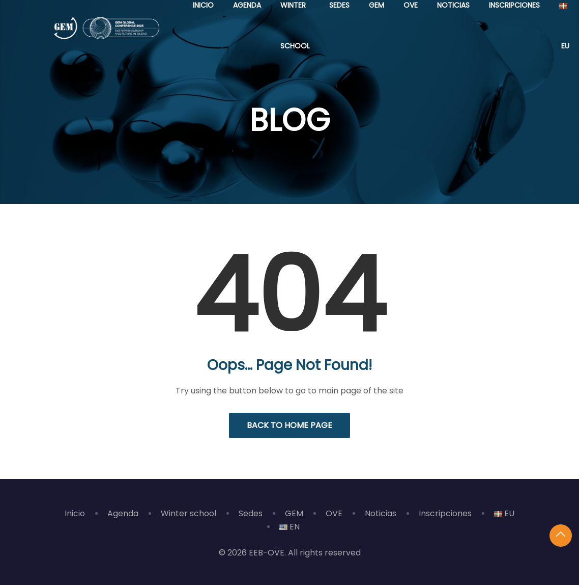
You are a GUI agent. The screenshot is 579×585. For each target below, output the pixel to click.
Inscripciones (445, 513)
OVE (334, 513)
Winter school (188, 513)
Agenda (122, 513)
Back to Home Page (289, 425)
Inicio (75, 513)
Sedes (251, 513)
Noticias (380, 513)
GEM (294, 513)
